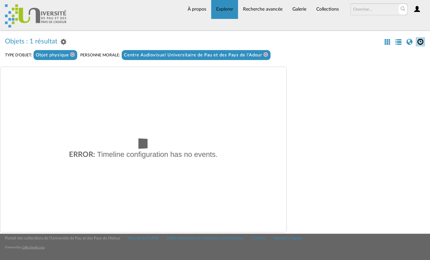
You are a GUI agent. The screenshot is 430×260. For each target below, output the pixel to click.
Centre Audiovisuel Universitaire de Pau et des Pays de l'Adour (196, 54)
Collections (327, 9)
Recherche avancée (262, 9)
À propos (197, 9)
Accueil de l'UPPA (143, 238)
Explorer (224, 9)
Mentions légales (287, 238)
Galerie (299, 9)
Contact (259, 238)
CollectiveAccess (33, 247)
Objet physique (55, 54)
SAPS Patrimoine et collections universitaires (205, 238)
